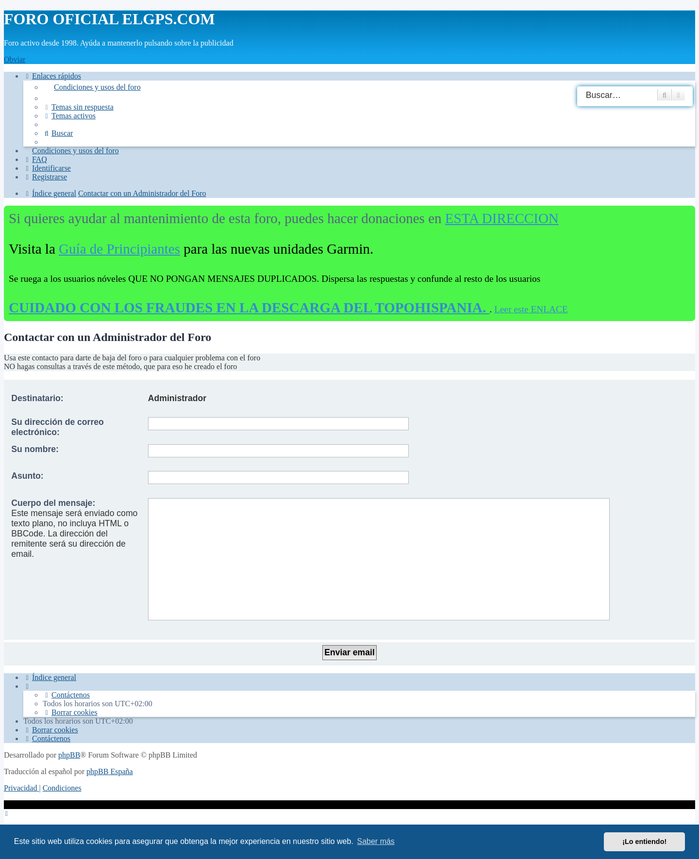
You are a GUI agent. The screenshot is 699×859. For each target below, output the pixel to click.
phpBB (69, 755)
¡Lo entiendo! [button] (644, 841)
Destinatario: (37, 398)
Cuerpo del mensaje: (53, 503)
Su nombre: (35, 449)
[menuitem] (369, 87)
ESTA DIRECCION (502, 218)
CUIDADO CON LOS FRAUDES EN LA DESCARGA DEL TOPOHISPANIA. (249, 307)
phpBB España (109, 771)
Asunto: (27, 476)
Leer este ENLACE (531, 309)
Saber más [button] (376, 841)
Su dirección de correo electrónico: (57, 427)
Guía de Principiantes (119, 249)
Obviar (14, 59)
